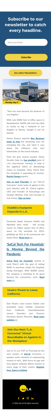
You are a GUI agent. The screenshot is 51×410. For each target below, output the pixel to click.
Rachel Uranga (14, 176)
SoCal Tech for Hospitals (20, 260)
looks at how (13, 141)
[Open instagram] (28, 398)
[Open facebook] (18, 398)
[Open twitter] (23, 398)
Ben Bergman (37, 138)
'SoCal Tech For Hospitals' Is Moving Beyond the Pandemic (25, 249)
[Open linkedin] (32, 398)
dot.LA (27, 354)
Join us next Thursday (18, 181)
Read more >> (26, 237)
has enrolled (30, 160)
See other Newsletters (25, 72)
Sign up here (24, 198)
